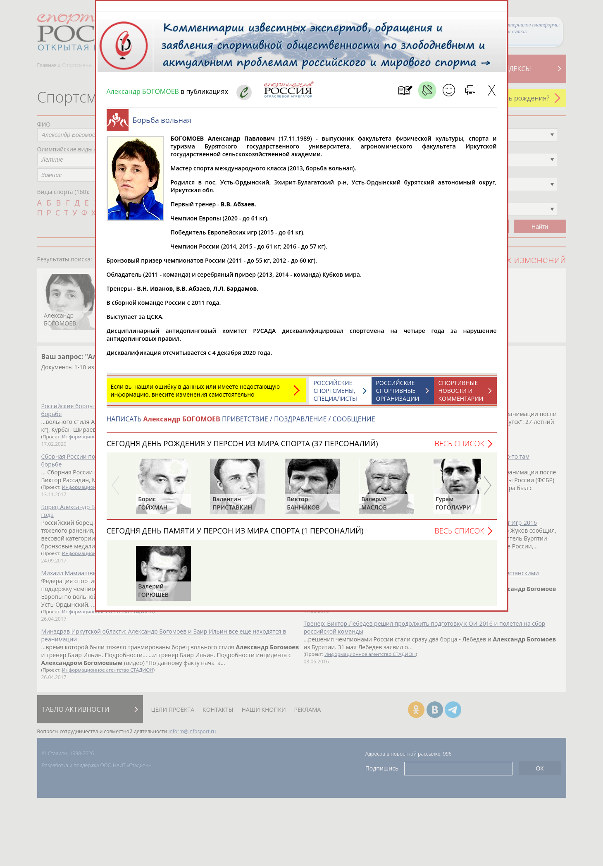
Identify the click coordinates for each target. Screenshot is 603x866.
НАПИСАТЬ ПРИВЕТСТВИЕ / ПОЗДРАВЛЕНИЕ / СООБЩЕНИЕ (241, 423)
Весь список (459, 447)
